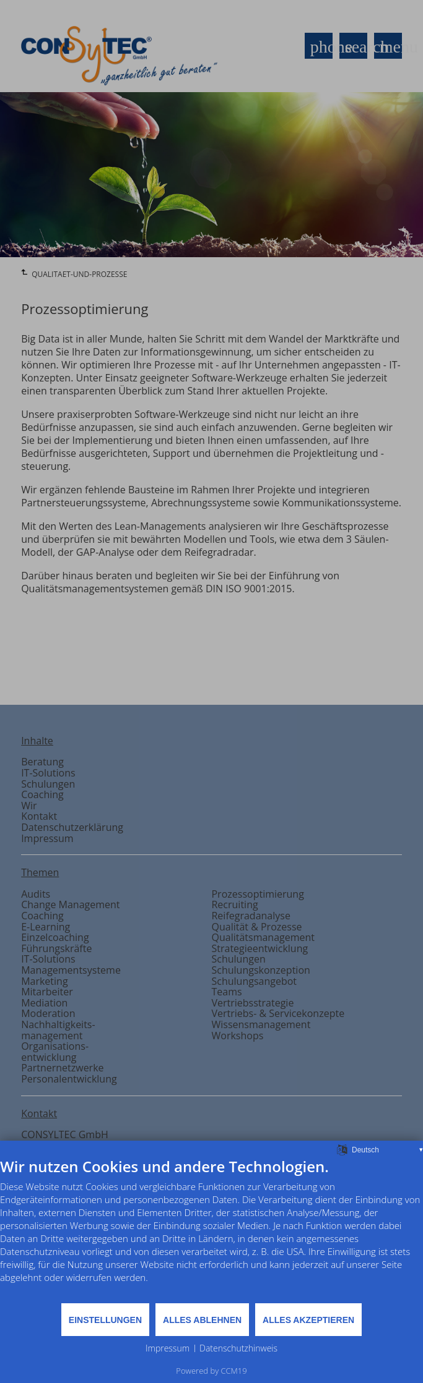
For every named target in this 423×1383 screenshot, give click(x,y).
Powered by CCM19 (211, 1370)
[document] (211, 1229)
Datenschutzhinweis (238, 1348)
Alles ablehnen (202, 1320)
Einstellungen (105, 1320)
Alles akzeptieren (308, 1320)
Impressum (168, 1348)
